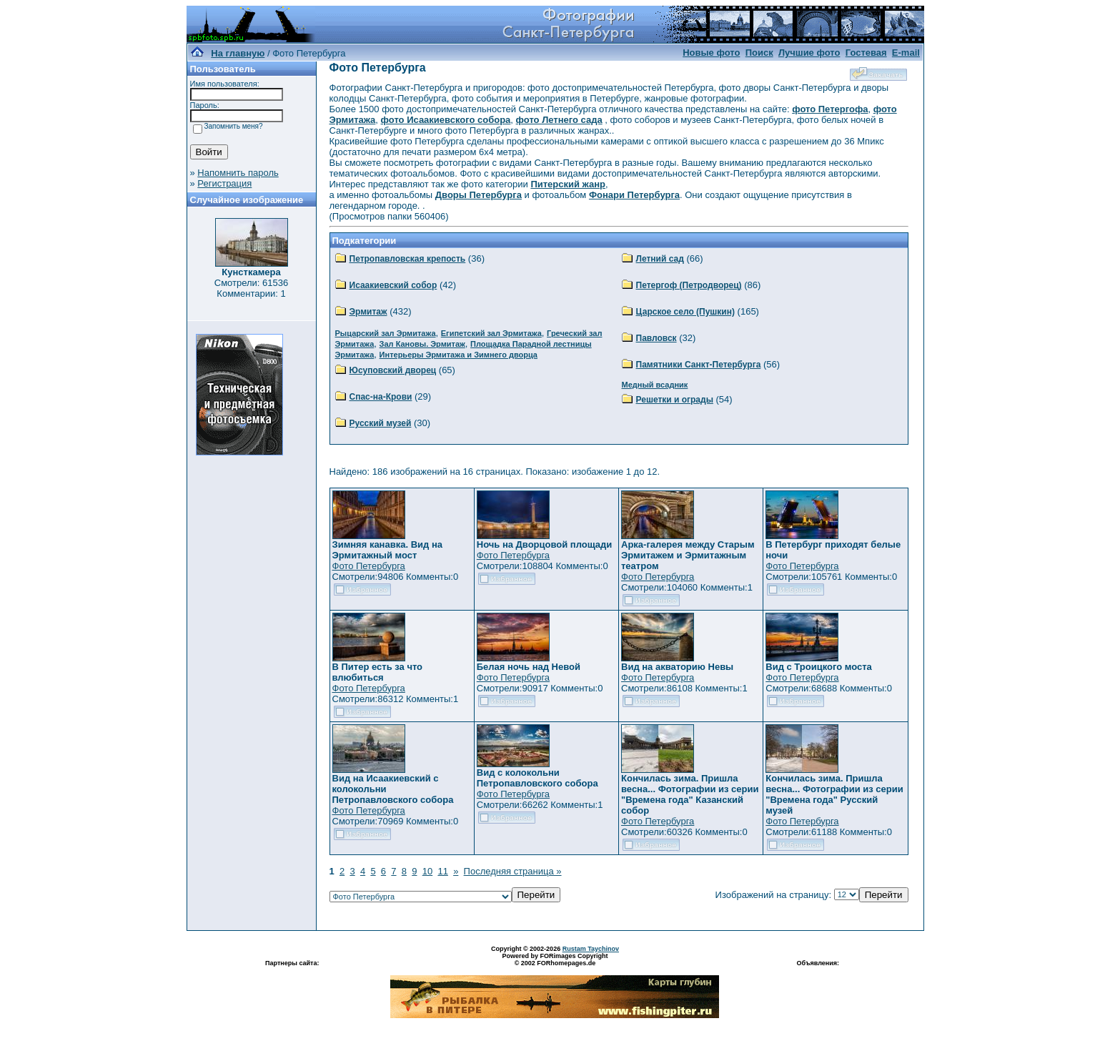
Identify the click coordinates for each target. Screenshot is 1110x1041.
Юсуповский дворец (393, 370)
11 (442, 871)
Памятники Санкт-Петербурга (698, 365)
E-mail (906, 52)
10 (427, 871)
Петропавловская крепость (408, 259)
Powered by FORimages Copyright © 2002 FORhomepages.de (555, 959)
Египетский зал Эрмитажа (491, 333)
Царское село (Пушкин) (685, 312)
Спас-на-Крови (381, 397)
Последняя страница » (513, 871)
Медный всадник (655, 384)
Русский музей (381, 423)
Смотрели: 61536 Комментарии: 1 (251, 288)
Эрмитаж (368, 312)
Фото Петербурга (368, 566)
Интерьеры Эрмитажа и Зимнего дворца (458, 354)
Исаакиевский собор (393, 285)
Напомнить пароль (237, 172)
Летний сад (660, 259)
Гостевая (866, 52)
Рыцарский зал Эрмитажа (385, 333)
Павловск (656, 338)
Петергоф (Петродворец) (689, 285)
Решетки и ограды (674, 400)
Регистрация (224, 183)
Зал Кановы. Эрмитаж (422, 344)
